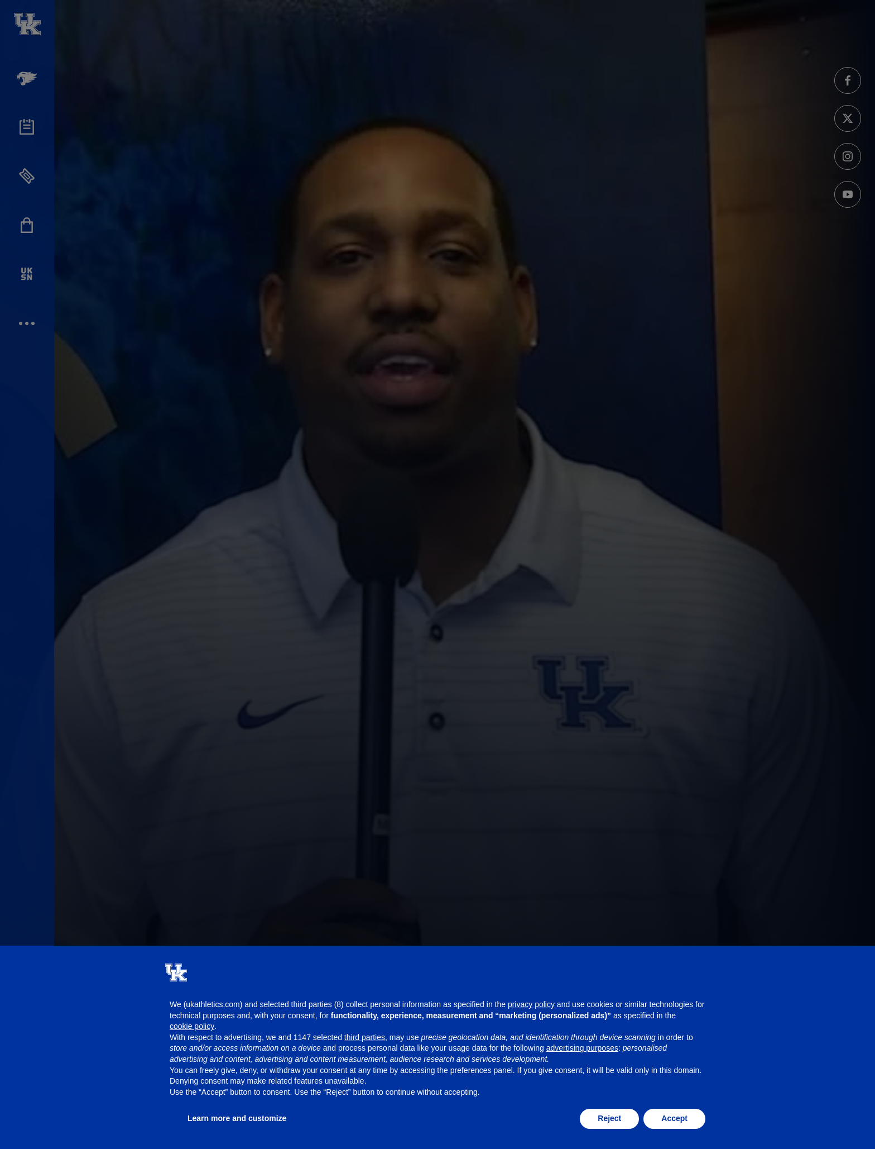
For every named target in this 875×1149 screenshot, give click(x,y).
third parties (364, 1037)
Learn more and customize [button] (237, 1118)
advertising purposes (582, 1047)
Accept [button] (674, 1118)
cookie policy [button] (192, 1026)
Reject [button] (609, 1118)
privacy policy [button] (531, 1004)
